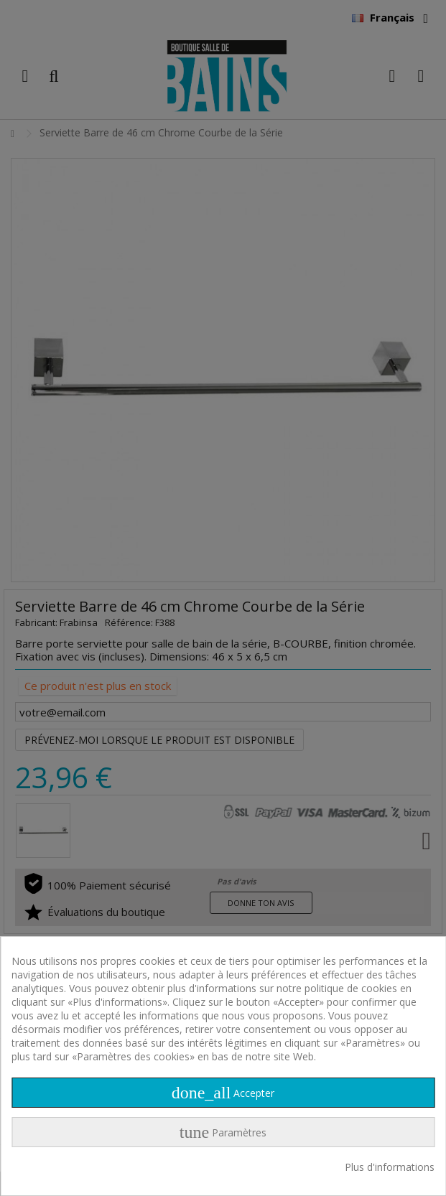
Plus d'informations (390, 1167)
